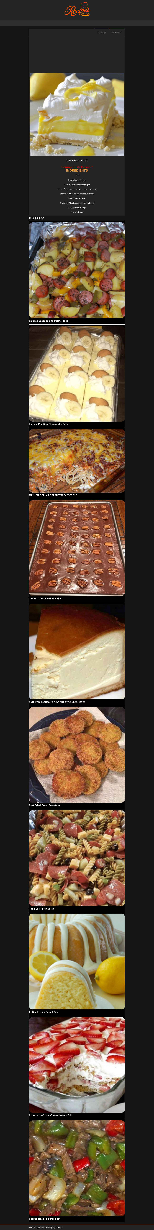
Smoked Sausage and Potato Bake (48, 320)
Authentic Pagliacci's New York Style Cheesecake (57, 701)
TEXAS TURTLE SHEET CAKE (45, 598)
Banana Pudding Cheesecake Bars (48, 424)
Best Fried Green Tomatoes (44, 805)
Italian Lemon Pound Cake (44, 1012)
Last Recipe (101, 32)
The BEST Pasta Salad (41, 908)
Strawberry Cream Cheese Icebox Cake (51, 1115)
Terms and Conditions (37, 1228)
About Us (59, 1228)
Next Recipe (117, 32)
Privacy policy (51, 1228)
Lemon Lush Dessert (77, 160)
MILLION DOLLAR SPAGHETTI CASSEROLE (53, 495)
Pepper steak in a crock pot (44, 1218)
